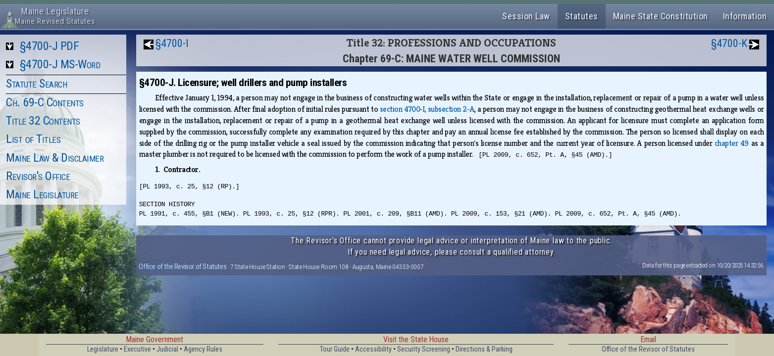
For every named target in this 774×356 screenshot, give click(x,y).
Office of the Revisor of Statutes (182, 266)
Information (745, 16)
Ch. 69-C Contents (45, 102)
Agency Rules (203, 349)
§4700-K (729, 43)
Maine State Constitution (660, 16)
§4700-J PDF (49, 46)
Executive (137, 349)
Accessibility (373, 349)
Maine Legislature (42, 194)
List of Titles (33, 139)
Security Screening (423, 349)
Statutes (581, 16)
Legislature (102, 349)
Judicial (167, 349)
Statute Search (36, 83)
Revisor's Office (38, 176)
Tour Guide (335, 349)
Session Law (526, 16)
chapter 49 (732, 143)
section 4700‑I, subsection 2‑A (427, 109)
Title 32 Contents (43, 121)
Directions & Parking (484, 349)
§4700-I (172, 43)
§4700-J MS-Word (60, 64)
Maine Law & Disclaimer (54, 158)
